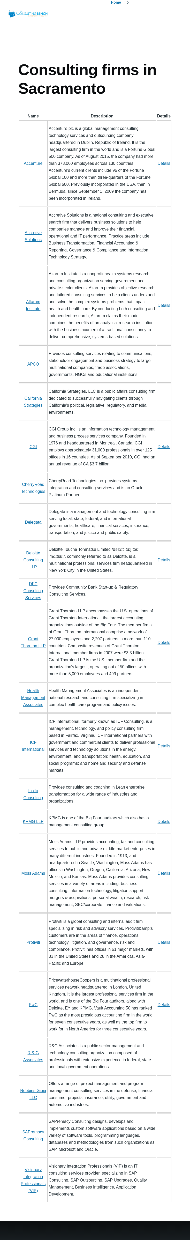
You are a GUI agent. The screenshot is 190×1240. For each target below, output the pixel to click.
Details (164, 163)
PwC (33, 1005)
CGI (33, 446)
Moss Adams (33, 873)
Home (116, 2)
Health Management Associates (33, 697)
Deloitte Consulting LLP (33, 560)
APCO (33, 364)
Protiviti (33, 942)
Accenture (33, 163)
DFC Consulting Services (33, 591)
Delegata (33, 522)
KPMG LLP (33, 821)
